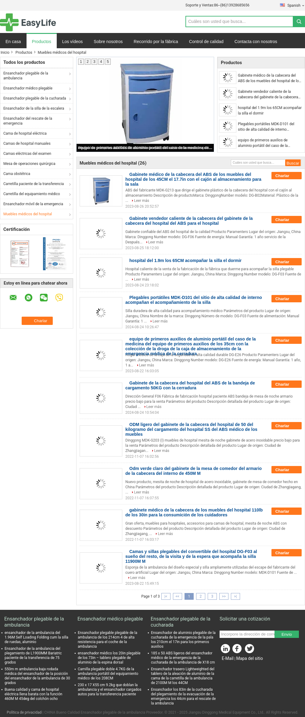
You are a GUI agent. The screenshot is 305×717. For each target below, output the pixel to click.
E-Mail (227, 658)
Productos (41, 41)
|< (165, 596)
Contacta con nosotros (256, 41)
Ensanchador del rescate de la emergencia (27, 121)
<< (177, 596)
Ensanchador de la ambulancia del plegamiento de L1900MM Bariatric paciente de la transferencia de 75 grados (33, 655)
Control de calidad (206, 41)
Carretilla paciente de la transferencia (33, 184)
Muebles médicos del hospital (27, 214)
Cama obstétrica (16, 174)
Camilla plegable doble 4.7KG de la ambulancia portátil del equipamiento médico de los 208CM (108, 673)
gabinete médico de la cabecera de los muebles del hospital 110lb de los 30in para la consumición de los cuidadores (194, 512)
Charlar (286, 176)
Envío (287, 634)
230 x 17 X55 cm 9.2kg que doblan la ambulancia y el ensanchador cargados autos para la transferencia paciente (109, 689)
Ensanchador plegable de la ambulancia (25, 75)
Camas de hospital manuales (27, 143)
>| (235, 596)
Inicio (5, 52)
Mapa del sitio (249, 658)
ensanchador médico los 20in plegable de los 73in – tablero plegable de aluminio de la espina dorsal (109, 657)
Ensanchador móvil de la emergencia (33, 204)
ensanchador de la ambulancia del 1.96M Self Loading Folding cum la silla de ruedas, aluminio (36, 637)
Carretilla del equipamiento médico (31, 194)
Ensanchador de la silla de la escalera (33, 108)
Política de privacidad (24, 712)
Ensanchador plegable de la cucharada (34, 98)
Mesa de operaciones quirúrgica (29, 164)
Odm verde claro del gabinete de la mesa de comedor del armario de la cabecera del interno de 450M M (193, 471)
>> (224, 596)
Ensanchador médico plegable (27, 88)
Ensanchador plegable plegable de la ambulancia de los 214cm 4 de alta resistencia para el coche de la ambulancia (107, 640)
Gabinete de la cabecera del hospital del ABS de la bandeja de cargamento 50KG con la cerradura (190, 385)
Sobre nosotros (108, 41)
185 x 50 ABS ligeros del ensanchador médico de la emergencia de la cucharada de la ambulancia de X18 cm (183, 657)
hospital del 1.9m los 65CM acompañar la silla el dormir (270, 110)
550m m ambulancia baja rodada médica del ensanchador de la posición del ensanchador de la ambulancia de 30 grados (37, 676)
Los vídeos (72, 41)
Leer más (141, 200)
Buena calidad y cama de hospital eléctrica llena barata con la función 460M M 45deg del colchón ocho (33, 694)
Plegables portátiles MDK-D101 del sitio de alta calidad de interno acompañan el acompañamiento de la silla (268, 127)
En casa (13, 41)
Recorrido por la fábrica (156, 41)
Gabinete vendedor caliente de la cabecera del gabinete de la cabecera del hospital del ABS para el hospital (268, 94)
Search (299, 21)
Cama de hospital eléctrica (25, 133)
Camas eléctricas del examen (27, 153)
